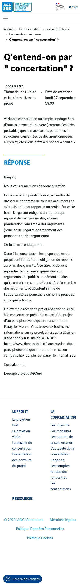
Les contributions (57, 29)
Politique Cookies (40, 537)
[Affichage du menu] (5, 18)
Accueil (9, 29)
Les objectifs (60, 424)
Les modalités (61, 430)
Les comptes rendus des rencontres (60, 471)
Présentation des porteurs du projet (22, 459)
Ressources (22, 498)
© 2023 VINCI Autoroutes (23, 519)
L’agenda (57, 459)
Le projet (20, 411)
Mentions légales (63, 519)
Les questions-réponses (25, 34)
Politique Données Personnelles (40, 528)
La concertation (29, 29)
